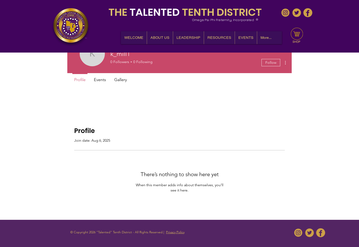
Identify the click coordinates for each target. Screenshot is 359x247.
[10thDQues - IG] (285, 12)
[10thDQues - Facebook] (307, 12)
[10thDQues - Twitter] (296, 12)
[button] (160, 37)
